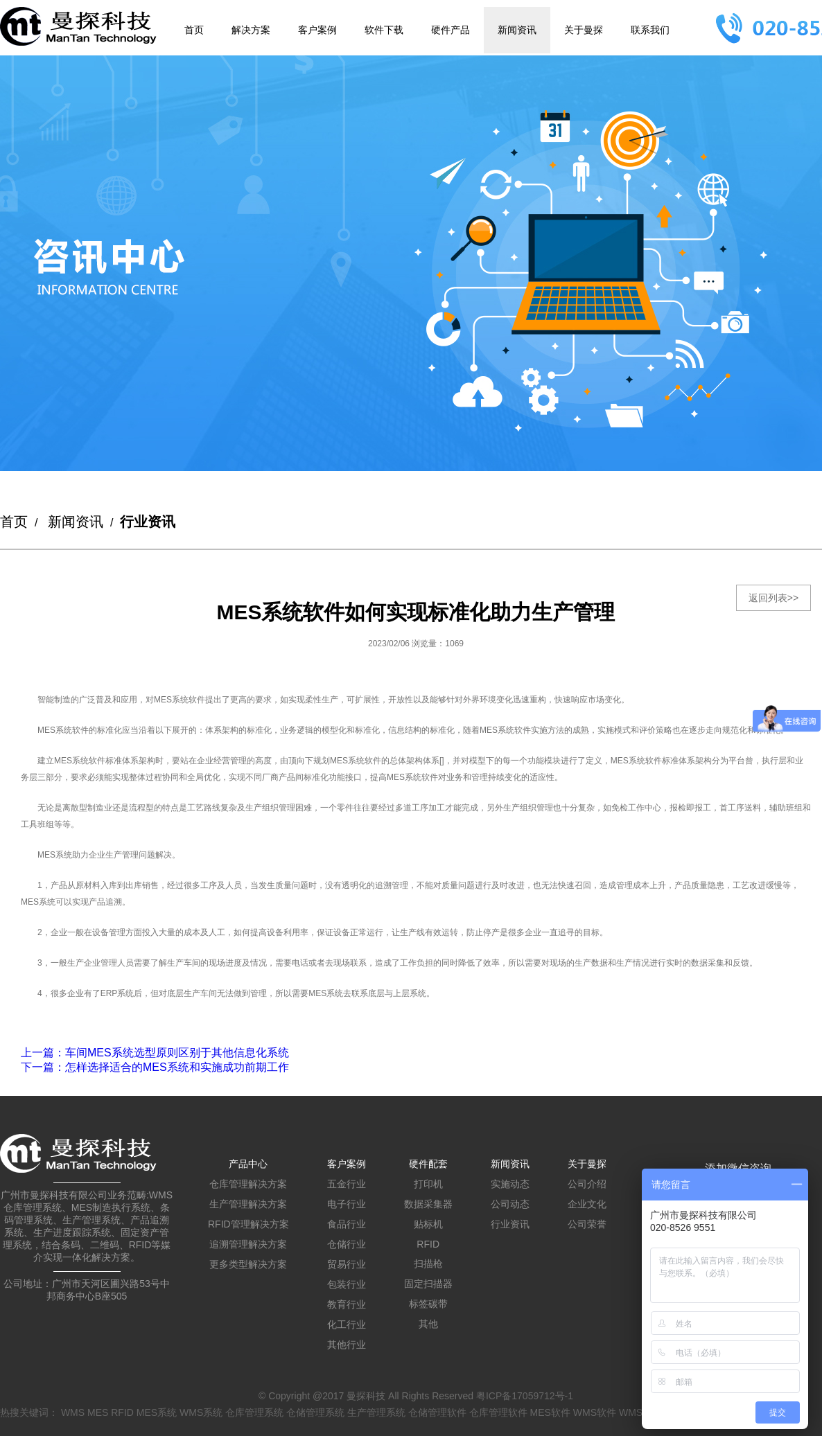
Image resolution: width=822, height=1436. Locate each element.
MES (97, 1412)
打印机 (428, 1183)
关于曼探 (583, 29)
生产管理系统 (376, 1412)
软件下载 (384, 29)
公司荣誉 (587, 1224)
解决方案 (250, 29)
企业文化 (587, 1203)
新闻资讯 (517, 29)
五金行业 (346, 1183)
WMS (73, 1412)
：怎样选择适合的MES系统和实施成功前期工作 (155, 1067)
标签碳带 (428, 1303)
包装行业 (346, 1284)
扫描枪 (428, 1263)
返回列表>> (773, 597)
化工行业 (346, 1324)
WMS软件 (594, 1412)
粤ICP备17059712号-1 (524, 1395)
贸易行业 (346, 1264)
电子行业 (346, 1203)
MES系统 (157, 1412)
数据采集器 (428, 1203)
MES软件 (550, 1412)
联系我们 (650, 29)
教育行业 (346, 1304)
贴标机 (428, 1224)
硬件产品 (450, 29)
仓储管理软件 (437, 1412)
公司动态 (510, 1203)
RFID (428, 1244)
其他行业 (346, 1344)
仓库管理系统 (254, 1412)
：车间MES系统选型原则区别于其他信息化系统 (155, 1052)
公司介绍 (587, 1183)
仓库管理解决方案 (248, 1183)
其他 (428, 1323)
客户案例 (317, 29)
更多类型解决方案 (248, 1264)
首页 (194, 29)
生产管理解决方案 (248, 1203)
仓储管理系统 (315, 1412)
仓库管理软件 (498, 1412)
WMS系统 (201, 1412)
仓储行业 (346, 1244)
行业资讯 (510, 1224)
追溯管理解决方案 (248, 1244)
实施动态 (510, 1183)
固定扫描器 (428, 1283)
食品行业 (346, 1224)
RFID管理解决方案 (248, 1224)
